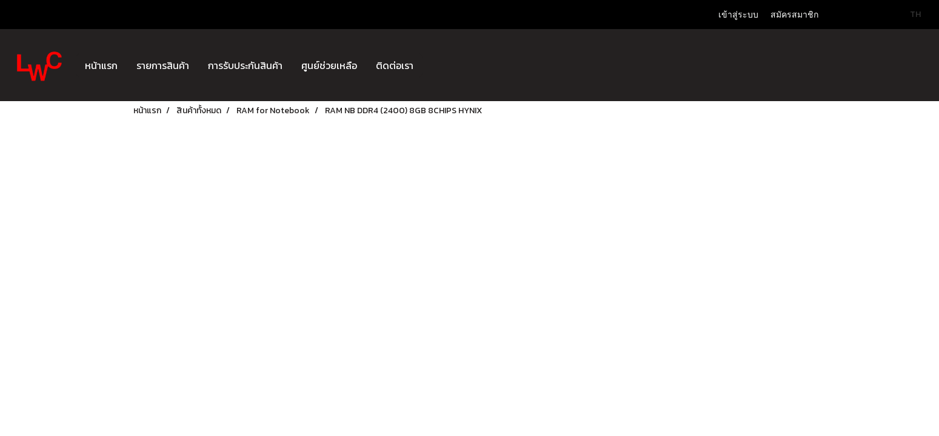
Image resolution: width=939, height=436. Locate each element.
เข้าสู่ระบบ (738, 14)
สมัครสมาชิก (794, 14)
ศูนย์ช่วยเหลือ (329, 65)
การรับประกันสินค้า (245, 65)
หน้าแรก (101, 65)
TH (909, 14)
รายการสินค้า (162, 65)
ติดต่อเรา (394, 65)
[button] (433, 65)
